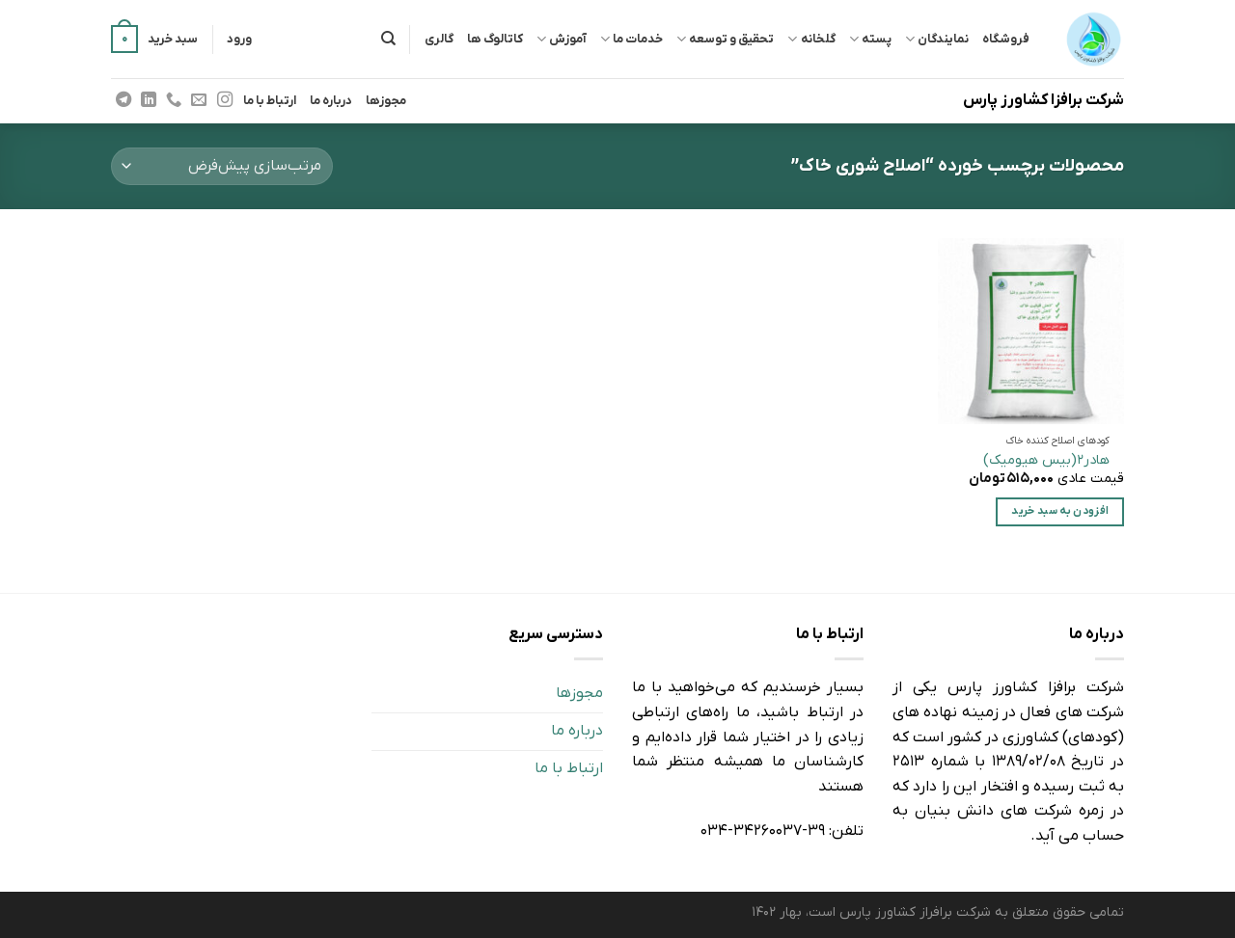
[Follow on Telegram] (123, 100)
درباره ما (331, 101)
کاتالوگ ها (495, 39)
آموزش (561, 39)
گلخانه (811, 39)
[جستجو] (388, 38)
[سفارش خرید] (222, 166)
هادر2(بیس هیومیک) (1046, 460)
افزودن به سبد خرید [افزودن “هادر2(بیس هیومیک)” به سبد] (1060, 511)
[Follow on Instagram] (224, 100)
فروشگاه (1005, 39)
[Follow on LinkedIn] (148, 100)
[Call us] (173, 100)
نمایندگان (937, 39)
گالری (439, 39)
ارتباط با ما (269, 101)
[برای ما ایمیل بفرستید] (198, 100)
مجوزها (386, 101)
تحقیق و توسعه (725, 39)
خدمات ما (631, 39)
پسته (870, 39)
